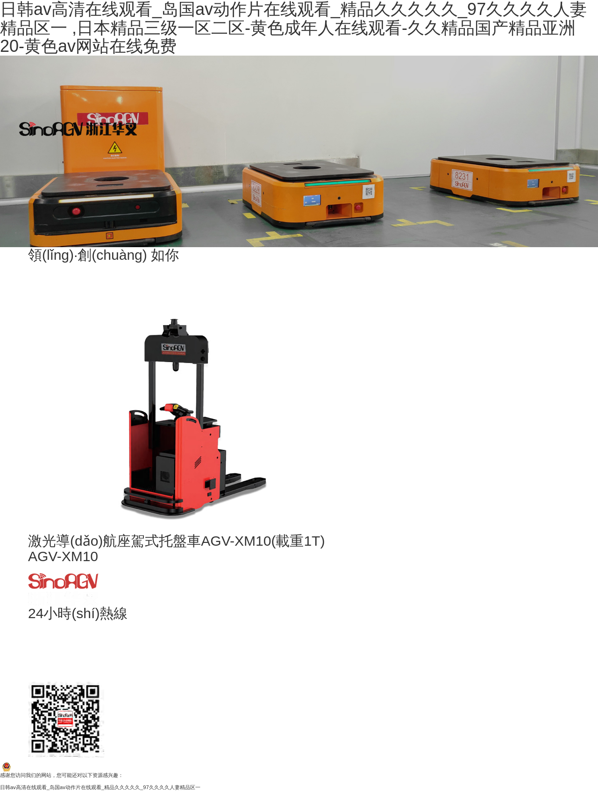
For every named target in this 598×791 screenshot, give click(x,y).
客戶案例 (144, 73)
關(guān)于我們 (144, 35)
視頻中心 (144, 185)
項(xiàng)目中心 (144, 147)
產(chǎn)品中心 (144, 110)
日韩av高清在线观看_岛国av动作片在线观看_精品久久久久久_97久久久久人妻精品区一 (100, 787)
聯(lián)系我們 (144, 222)
